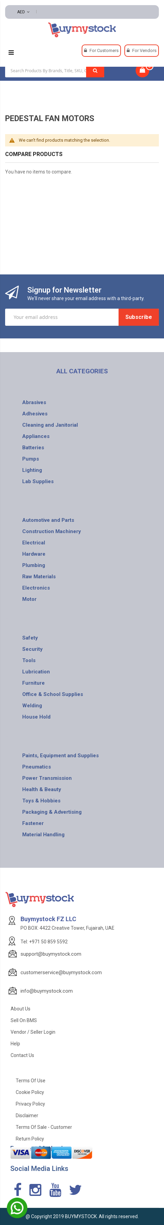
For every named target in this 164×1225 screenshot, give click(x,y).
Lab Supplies (38, 481)
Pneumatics (36, 767)
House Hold (36, 717)
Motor (29, 599)
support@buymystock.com (50, 954)
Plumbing (33, 565)
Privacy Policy (30, 1104)
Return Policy (30, 1139)
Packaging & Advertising (52, 812)
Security (32, 649)
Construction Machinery (51, 531)
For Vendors (144, 50)
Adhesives (34, 414)
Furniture (33, 683)
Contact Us (22, 1055)
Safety (30, 638)
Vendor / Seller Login (33, 1032)
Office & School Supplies (52, 694)
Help (15, 1043)
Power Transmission (47, 778)
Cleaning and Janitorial (50, 425)
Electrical (33, 543)
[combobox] (54, 70)
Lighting (32, 470)
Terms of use (30, 1080)
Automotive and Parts (48, 520)
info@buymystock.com (46, 991)
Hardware (33, 554)
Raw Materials (39, 576)
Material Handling (43, 834)
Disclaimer (27, 1115)
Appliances (36, 436)
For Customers (104, 50)
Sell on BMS (24, 1020)
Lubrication (36, 672)
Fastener (33, 823)
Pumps (30, 459)
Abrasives (34, 402)
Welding (32, 705)
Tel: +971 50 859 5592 (44, 941)
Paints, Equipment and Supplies (60, 755)
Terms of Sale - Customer (44, 1127)
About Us (20, 1008)
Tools (29, 660)
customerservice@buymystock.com (61, 972)
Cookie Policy (30, 1092)
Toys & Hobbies (41, 801)
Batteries (33, 447)
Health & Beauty (41, 789)
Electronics (36, 588)
